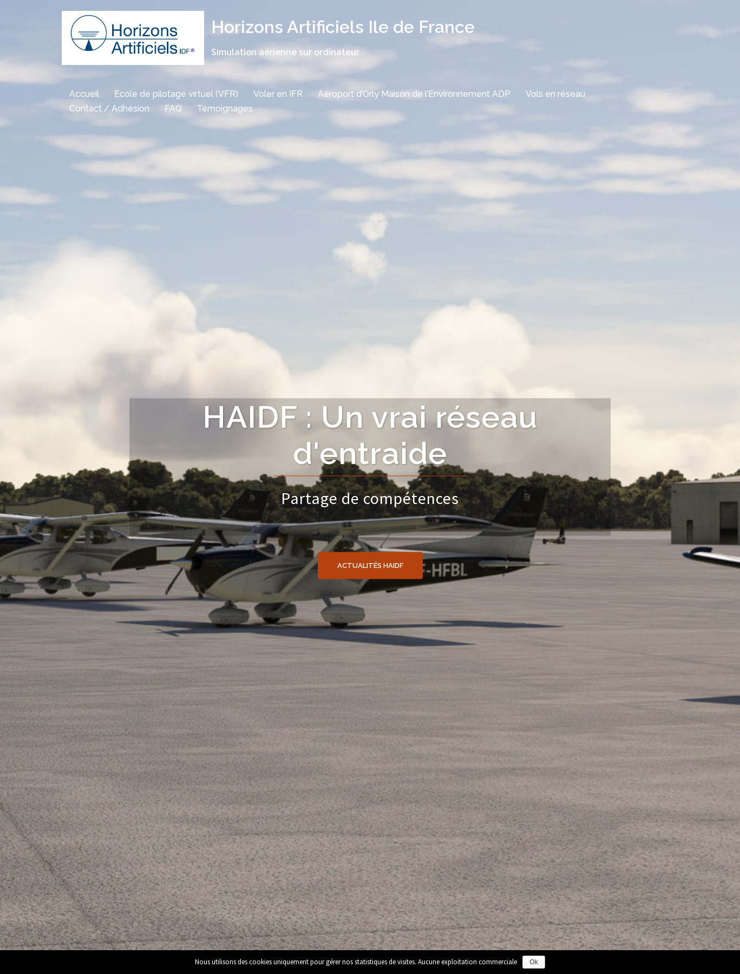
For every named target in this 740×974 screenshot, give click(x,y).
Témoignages (225, 108)
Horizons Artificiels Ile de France (343, 27)
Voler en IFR (278, 94)
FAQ (173, 108)
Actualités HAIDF (370, 565)
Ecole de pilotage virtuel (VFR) (176, 94)
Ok (533, 962)
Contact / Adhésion (109, 108)
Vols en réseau (555, 94)
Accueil (84, 94)
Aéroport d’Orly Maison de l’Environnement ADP (414, 94)
